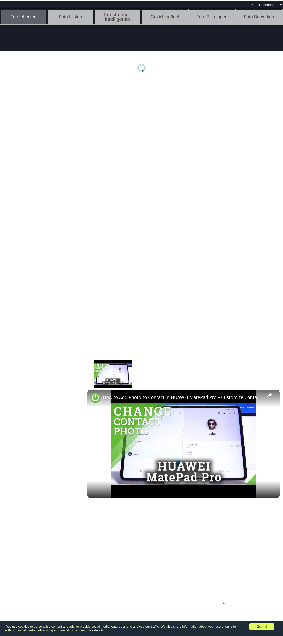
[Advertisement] (38, 160)
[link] (95, 398)
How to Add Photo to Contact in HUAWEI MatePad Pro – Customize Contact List (183, 397)
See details (96, 630)
